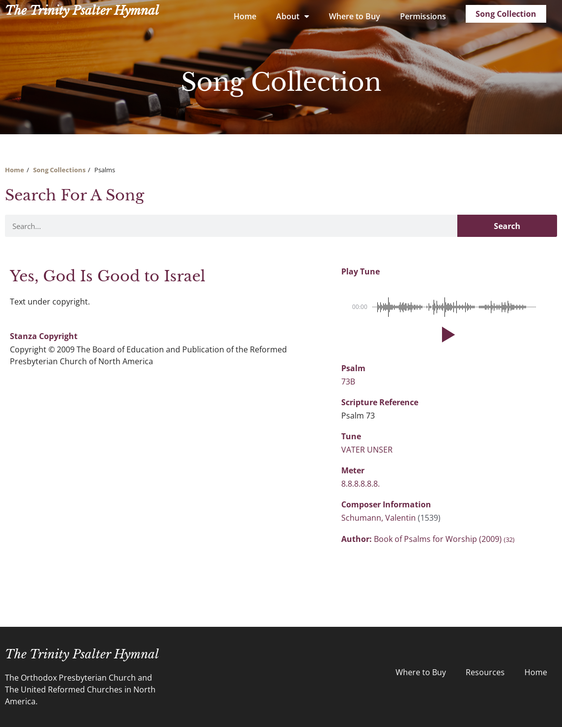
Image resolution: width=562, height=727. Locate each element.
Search (507, 226)
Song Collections (59, 169)
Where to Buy (354, 16)
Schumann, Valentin (379, 517)
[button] (446, 335)
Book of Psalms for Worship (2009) (444, 539)
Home (245, 16)
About (292, 16)
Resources (485, 672)
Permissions (423, 16)
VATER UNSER (367, 449)
